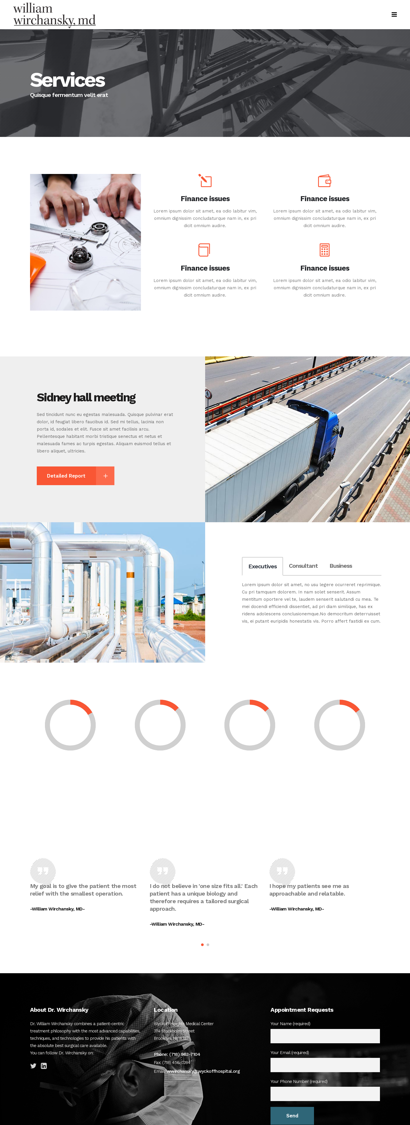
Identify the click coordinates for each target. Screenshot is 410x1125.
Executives (262, 566)
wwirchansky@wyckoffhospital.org (202, 1071)
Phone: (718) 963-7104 (177, 1054)
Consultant (303, 565)
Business (340, 565)
